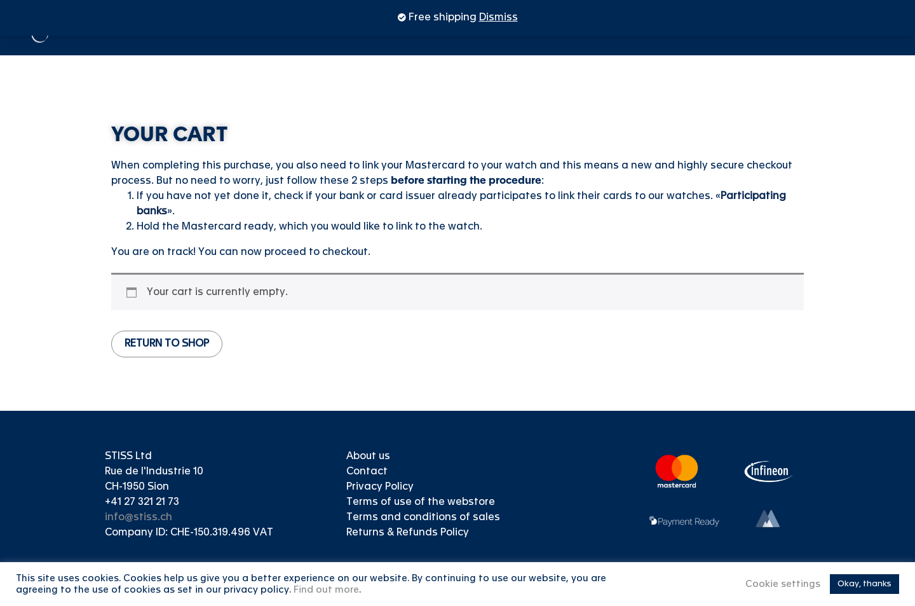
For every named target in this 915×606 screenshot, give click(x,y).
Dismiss (498, 18)
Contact (367, 472)
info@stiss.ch (138, 518)
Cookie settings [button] (782, 584)
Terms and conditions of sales (423, 518)
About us (368, 456)
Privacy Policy (380, 487)
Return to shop (167, 344)
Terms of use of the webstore (420, 502)
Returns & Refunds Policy (407, 533)
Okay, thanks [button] (864, 584)
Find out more (326, 590)
